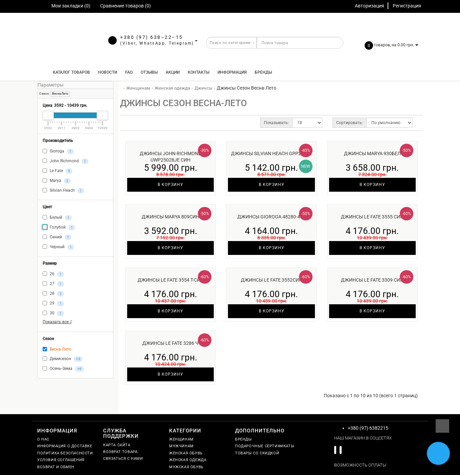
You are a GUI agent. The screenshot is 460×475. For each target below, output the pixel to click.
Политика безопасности (65, 453)
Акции (173, 72)
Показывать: (276, 122)
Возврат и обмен (55, 467)
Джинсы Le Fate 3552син (271, 280)
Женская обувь (186, 453)
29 (53, 303)
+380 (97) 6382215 (368, 428)
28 (53, 293)
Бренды (263, 72)
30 (53, 313)
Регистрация (407, 5)
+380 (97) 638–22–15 (151, 37)
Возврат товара (120, 452)
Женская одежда (187, 460)
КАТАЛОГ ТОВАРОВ (70, 72)
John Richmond (65, 161)
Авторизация (369, 5)
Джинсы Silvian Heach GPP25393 (271, 153)
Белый (57, 217)
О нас (43, 439)
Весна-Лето (60, 93)
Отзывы (149, 72)
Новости (107, 72)
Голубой (59, 227)
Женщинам (181, 439)
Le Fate (57, 171)
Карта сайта (117, 445)
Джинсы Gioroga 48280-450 (271, 216)
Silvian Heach (63, 190)
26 (53, 274)
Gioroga (58, 151)
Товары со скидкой (257, 453)
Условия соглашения (61, 460)
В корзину (170, 184)
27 (53, 284)
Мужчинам (181, 446)
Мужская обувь (186, 467)
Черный (58, 247)
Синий (57, 237)
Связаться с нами (123, 458)
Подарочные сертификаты (264, 446)
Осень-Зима (63, 369)
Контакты (198, 72)
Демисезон (63, 359)
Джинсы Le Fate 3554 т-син (171, 280)
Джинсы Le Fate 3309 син (372, 280)
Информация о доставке (64, 446)
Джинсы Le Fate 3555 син (372, 216)
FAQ (129, 72)
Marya (57, 181)
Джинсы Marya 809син (170, 216)
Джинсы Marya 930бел (372, 153)
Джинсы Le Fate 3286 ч (170, 343)
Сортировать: (349, 122)
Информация (232, 72)
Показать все (57, 321)
